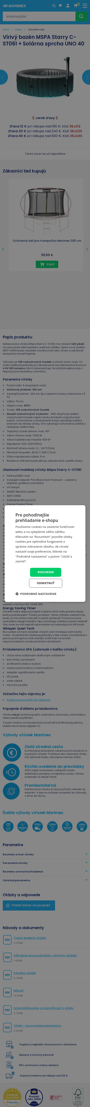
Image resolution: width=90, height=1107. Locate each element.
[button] (35, 593)
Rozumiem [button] (46, 572)
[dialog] (45, 553)
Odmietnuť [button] (46, 583)
